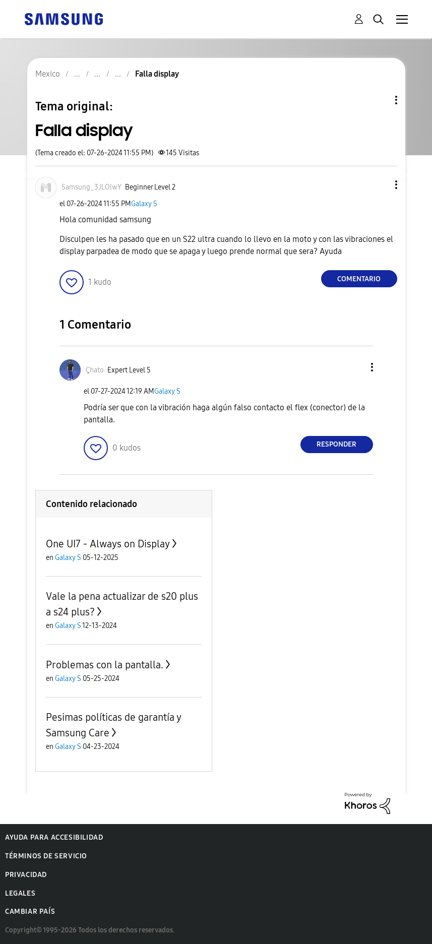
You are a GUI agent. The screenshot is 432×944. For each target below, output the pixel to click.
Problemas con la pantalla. (104, 665)
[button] (379, 185)
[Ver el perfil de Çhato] (95, 370)
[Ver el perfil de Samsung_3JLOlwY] (91, 187)
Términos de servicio (46, 856)
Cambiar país (30, 911)
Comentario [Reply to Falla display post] (359, 279)
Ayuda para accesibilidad (54, 837)
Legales (20, 893)
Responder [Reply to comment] (336, 444)
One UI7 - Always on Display (108, 544)
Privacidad (26, 874)
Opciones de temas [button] (379, 100)
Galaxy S (144, 204)
